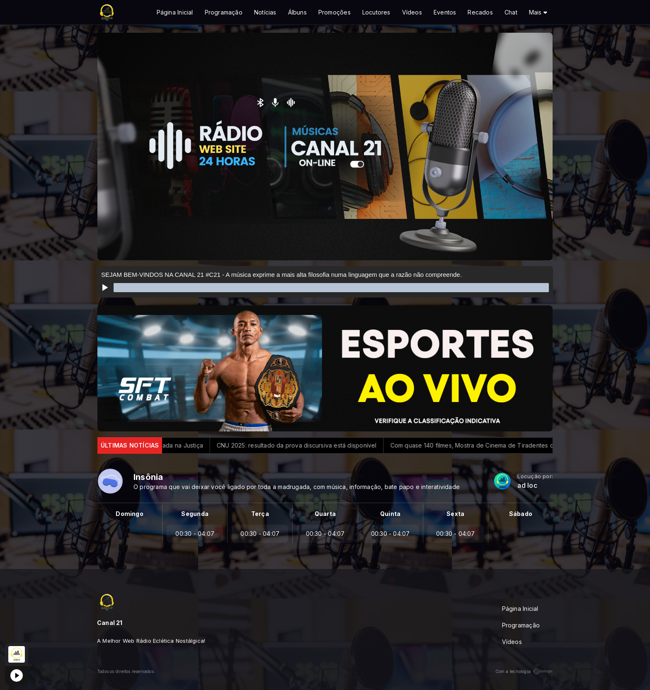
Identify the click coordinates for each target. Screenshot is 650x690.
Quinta (390, 513)
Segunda (194, 513)
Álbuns (297, 12)
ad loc (527, 485)
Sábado (520, 513)
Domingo (129, 513)
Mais (538, 12)
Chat (510, 12)
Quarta (325, 513)
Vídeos (412, 12)
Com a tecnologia (524, 671)
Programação (224, 12)
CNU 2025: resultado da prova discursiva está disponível (303, 445)
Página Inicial (175, 12)
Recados (480, 12)
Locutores (376, 12)
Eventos (445, 12)
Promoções (334, 12)
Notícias (265, 12)
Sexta (455, 513)
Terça (260, 513)
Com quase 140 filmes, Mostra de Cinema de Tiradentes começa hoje (495, 445)
